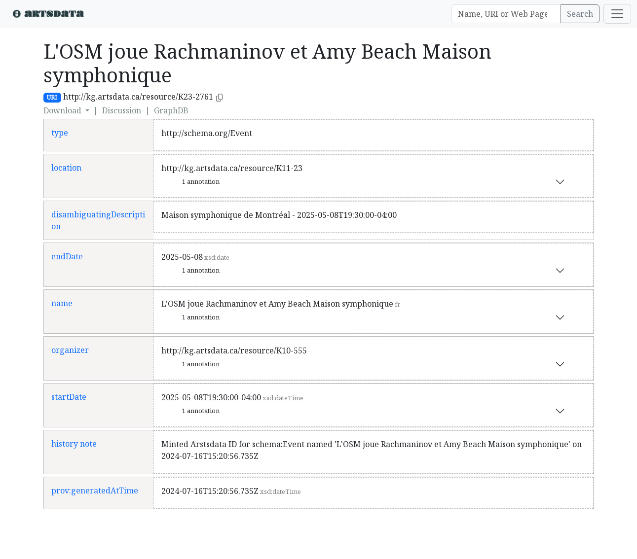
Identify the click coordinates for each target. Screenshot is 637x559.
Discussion (121, 110)
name (62, 303)
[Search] (506, 13)
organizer (70, 350)
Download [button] (63, 110)
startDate (68, 396)
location (66, 167)
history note (74, 443)
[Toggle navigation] (617, 14)
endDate (67, 256)
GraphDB (171, 110)
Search (580, 13)
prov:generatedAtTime (94, 490)
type (59, 132)
